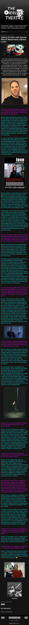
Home (14, 617)
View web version (14, 620)
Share (3, 604)
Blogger (17, 623)
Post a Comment (6, 612)
